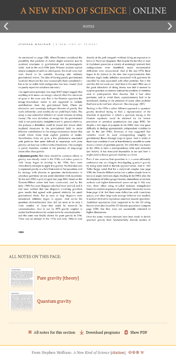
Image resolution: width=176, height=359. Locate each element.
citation (118, 352)
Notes (88, 26)
